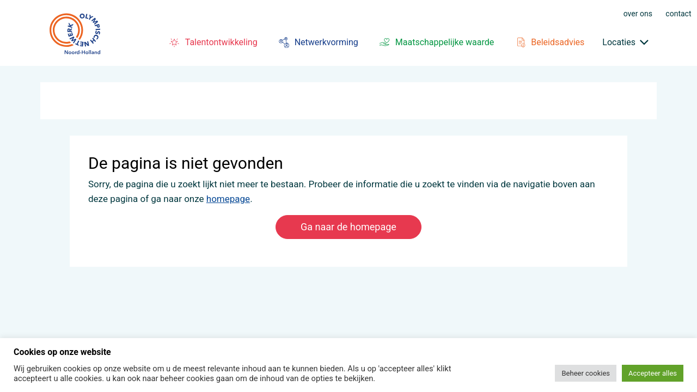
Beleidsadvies (548, 42)
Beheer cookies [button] (585, 373)
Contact (678, 13)
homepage (228, 198)
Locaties (618, 42)
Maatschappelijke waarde (435, 42)
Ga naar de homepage (348, 226)
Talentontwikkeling (212, 42)
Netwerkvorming (317, 42)
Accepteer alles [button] (652, 373)
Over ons (637, 13)
